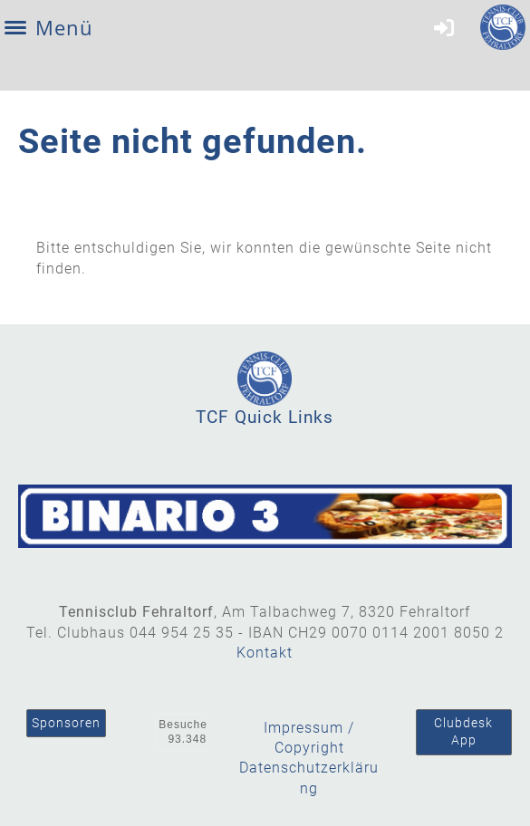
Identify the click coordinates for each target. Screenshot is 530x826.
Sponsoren (66, 723)
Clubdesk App (463, 732)
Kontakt (264, 652)
